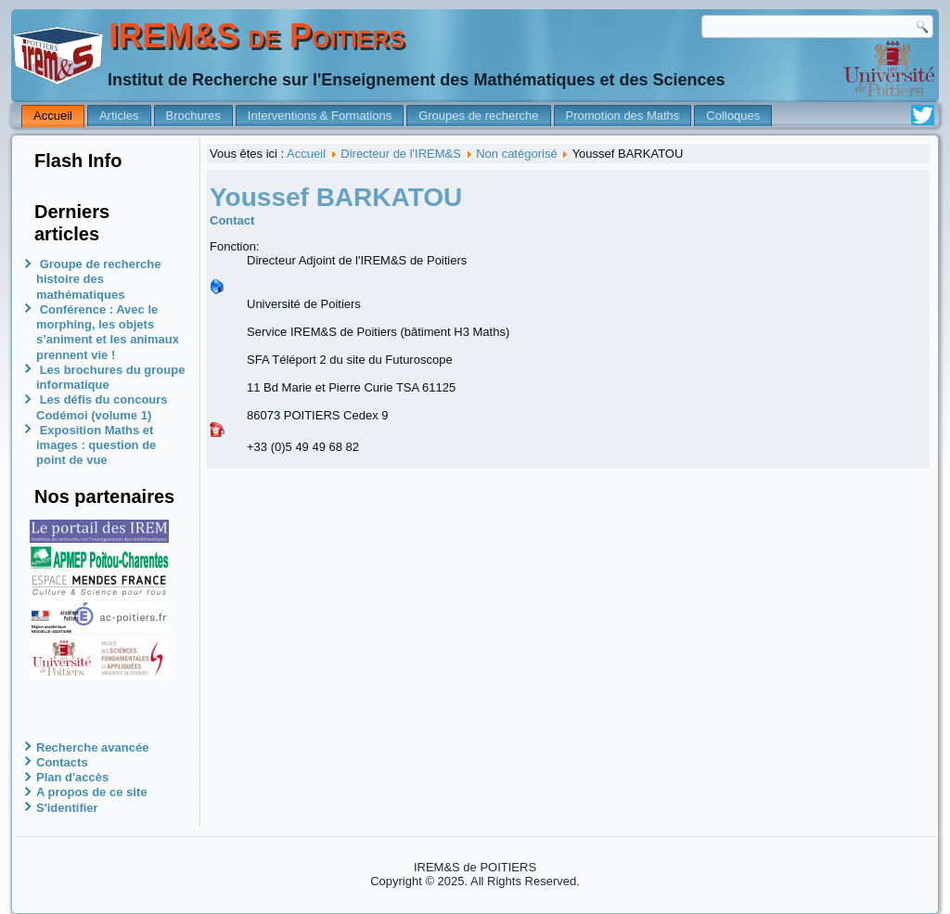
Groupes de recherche (478, 115)
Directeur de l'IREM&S (400, 154)
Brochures (193, 115)
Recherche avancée (92, 747)
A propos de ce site (91, 792)
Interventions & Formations (320, 115)
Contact (232, 220)
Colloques (733, 115)
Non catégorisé (516, 154)
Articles (119, 115)
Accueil (52, 115)
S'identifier (67, 808)
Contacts (62, 762)
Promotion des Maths (623, 115)
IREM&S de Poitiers (256, 36)
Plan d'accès (72, 777)
